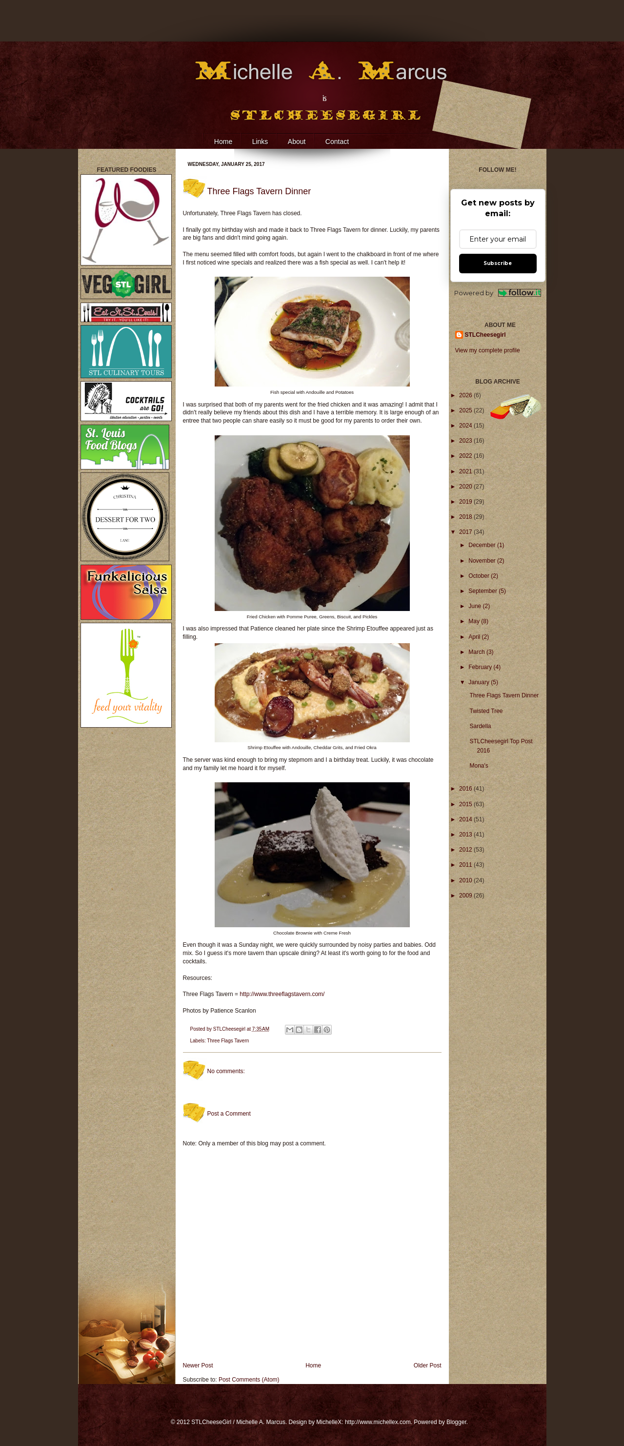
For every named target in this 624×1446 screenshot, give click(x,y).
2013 (466, 834)
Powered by (498, 293)
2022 (466, 455)
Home (223, 141)
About (297, 141)
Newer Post (198, 1365)
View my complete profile (487, 350)
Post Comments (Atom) (249, 1379)
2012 (466, 849)
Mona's (478, 765)
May (474, 621)
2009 (466, 895)
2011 (466, 864)
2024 (466, 425)
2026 (466, 395)
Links (260, 141)
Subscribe (497, 263)
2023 (466, 440)
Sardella (480, 726)
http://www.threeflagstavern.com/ (282, 994)
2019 (466, 501)
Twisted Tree (486, 711)
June (475, 606)
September (483, 591)
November (482, 560)
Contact (337, 141)
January (479, 682)
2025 (466, 410)
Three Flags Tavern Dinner (504, 695)
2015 (466, 804)
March (477, 652)
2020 (466, 486)
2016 (466, 788)
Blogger (456, 1422)
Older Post (428, 1365)
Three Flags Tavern (228, 1040)
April (475, 636)
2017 (466, 532)
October (479, 575)
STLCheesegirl (230, 1029)
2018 (466, 516)
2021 (466, 471)
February (480, 667)
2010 (466, 880)
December (482, 545)
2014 (466, 819)
